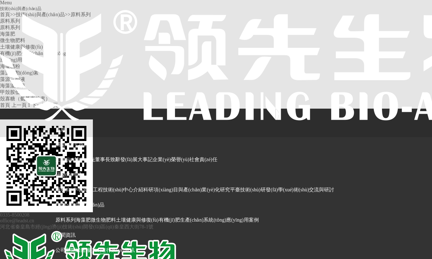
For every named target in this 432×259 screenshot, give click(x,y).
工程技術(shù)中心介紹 (118, 189)
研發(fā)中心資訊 (74, 189)
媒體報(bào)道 (91, 250)
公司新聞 (65, 250)
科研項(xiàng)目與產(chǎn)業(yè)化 (181, 189)
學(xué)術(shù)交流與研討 (306, 189)
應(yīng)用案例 (242, 220)
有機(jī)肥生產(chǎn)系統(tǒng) (192, 220)
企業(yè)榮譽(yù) (171, 159)
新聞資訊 (65, 235)
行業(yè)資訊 (120, 250)
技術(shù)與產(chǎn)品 (79, 205)
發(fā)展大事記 (136, 159)
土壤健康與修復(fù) (137, 220)
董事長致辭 (107, 159)
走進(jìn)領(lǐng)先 (75, 159)
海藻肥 (83, 220)
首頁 (60, 129)
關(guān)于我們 (72, 144)
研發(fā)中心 (69, 174)
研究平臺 (230, 189)
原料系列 (65, 220)
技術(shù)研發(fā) (259, 189)
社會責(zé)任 (203, 159)
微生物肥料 (103, 220)
